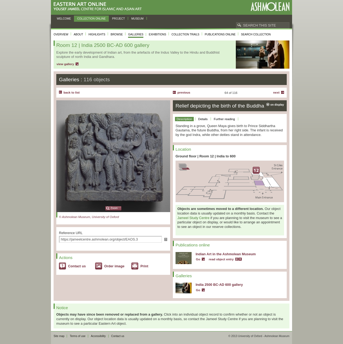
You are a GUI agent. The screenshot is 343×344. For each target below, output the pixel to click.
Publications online (220, 34)
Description (184, 119)
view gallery (65, 64)
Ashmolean (270, 6)
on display (277, 104)
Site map (59, 336)
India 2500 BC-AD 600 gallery (219, 285)
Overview (61, 34)
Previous (183, 92)
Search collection (256, 34)
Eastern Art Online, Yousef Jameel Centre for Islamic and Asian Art (99, 6)
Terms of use (77, 336)
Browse (117, 34)
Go (198, 259)
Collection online (91, 18)
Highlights (96, 34)
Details (203, 119)
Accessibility (98, 336)
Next (276, 92)
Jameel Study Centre (193, 218)
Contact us (77, 266)
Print (144, 266)
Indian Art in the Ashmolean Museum (226, 254)
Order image (114, 266)
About (78, 34)
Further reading (224, 119)
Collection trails (185, 34)
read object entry (221, 259)
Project (118, 18)
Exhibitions (157, 34)
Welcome (64, 18)
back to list (72, 92)
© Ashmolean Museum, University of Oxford (89, 217)
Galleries (135, 34)
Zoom (114, 208)
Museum (137, 18)
